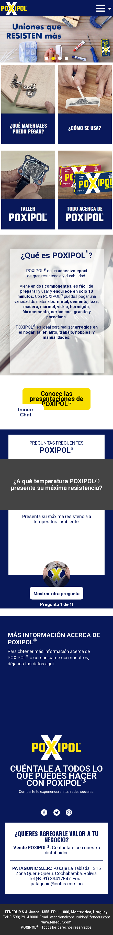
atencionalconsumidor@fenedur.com (80, 917)
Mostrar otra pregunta (56, 593)
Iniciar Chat (25, 411)
